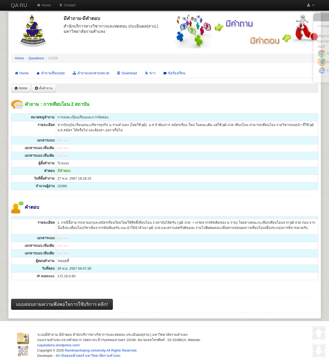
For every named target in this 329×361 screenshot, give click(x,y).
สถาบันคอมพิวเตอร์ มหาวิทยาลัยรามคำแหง (88, 356)
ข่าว (149, 73)
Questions (36, 58)
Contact (67, 5)
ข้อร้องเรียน (174, 73)
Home (43, 5)
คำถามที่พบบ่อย (50, 73)
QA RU (19, 5)
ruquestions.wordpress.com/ (58, 345)
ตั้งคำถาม (44, 88)
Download (127, 73)
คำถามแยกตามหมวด (90, 73)
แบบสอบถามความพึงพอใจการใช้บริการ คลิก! (62, 304)
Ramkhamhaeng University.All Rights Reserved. (101, 350)
